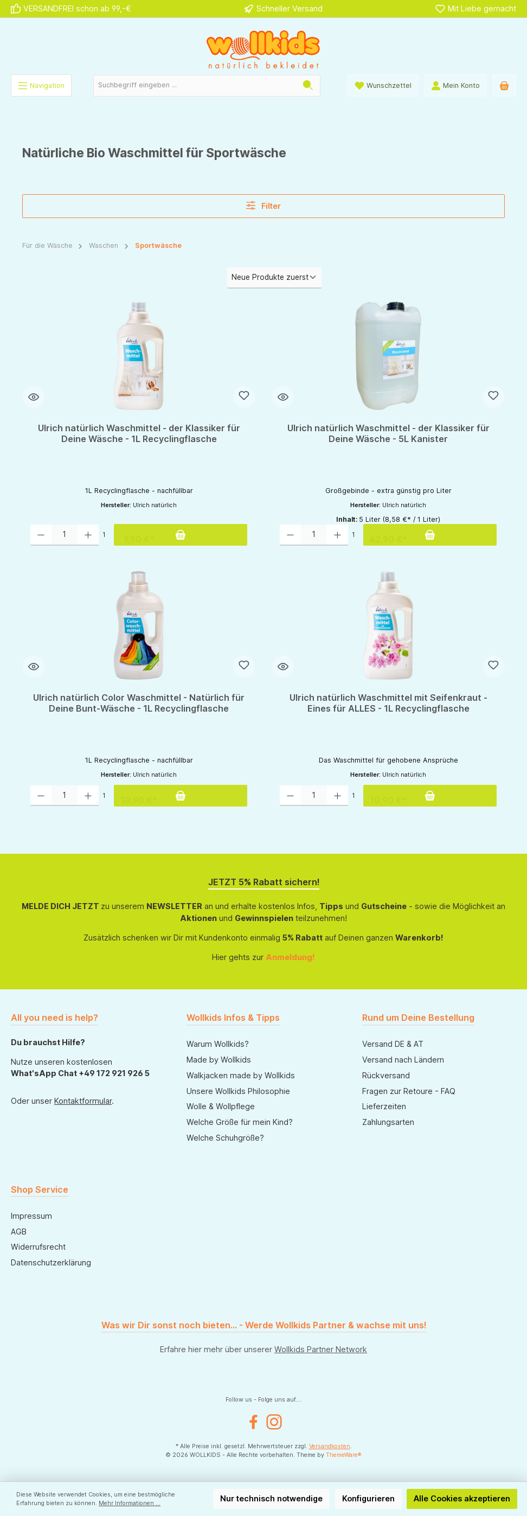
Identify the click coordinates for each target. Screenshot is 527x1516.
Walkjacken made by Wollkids (241, 1075)
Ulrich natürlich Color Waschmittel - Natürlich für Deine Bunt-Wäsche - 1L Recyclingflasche (139, 703)
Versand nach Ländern (403, 1059)
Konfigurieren (368, 1498)
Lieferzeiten (384, 1106)
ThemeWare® (344, 1455)
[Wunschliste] (383, 85)
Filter (263, 205)
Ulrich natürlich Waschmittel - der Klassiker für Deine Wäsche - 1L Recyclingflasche (139, 433)
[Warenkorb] (504, 85)
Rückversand (386, 1075)
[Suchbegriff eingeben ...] (195, 86)
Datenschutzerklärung (51, 1262)
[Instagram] (274, 1421)
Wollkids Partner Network (320, 1349)
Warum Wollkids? (218, 1043)
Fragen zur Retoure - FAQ (408, 1091)
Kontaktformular (83, 1100)
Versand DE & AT (392, 1043)
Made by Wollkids (219, 1059)
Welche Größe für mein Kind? (240, 1122)
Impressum (31, 1215)
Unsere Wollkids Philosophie (238, 1091)
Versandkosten (329, 1446)
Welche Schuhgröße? (225, 1137)
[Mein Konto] (455, 85)
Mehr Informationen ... (129, 1503)
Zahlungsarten (388, 1122)
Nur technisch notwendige (271, 1498)
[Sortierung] (274, 277)
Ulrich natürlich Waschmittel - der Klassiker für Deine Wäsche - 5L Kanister (388, 433)
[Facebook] (253, 1421)
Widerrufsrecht (38, 1246)
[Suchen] (308, 86)
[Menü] (41, 85)
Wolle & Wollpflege (221, 1106)
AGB (19, 1231)
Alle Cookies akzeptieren (462, 1498)
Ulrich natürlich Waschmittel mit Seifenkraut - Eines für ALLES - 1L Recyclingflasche (388, 703)
